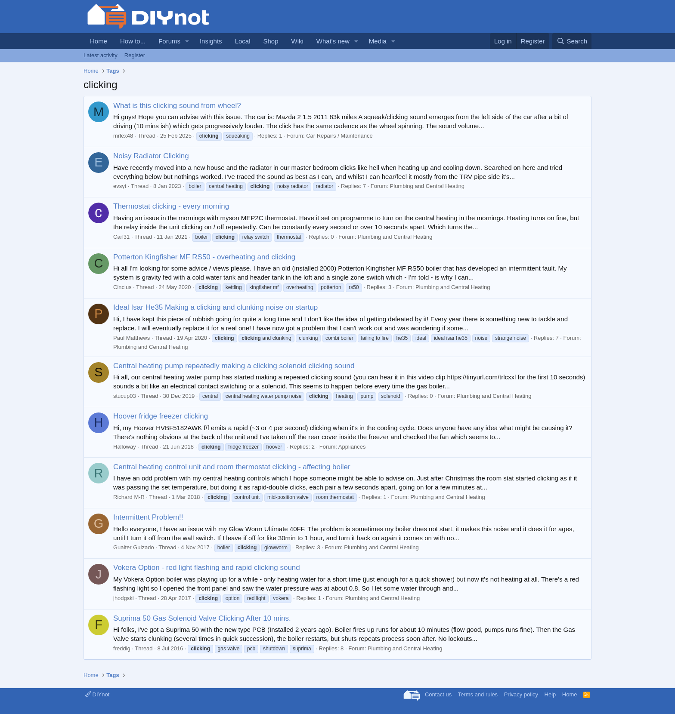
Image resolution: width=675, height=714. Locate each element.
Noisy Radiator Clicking (151, 156)
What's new (333, 41)
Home (98, 41)
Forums (169, 41)
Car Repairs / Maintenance (339, 135)
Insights (211, 41)
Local (243, 41)
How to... (133, 41)
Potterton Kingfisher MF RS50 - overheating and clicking (204, 257)
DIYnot (97, 694)
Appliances (352, 446)
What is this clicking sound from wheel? (177, 106)
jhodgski (123, 598)
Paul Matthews (131, 338)
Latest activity (101, 55)
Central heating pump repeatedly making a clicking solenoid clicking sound (233, 366)
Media (378, 41)
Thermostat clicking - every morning (171, 206)
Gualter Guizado (133, 547)
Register (134, 55)
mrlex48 (123, 135)
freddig (121, 648)
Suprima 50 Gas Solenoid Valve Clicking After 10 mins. (202, 618)
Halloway (124, 446)
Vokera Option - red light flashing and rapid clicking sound (206, 567)
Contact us (438, 694)
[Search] (571, 41)
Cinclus (122, 287)
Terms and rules (478, 694)
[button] (187, 41)
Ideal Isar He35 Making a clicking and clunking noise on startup (215, 307)
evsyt (119, 186)
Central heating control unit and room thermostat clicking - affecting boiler (231, 467)
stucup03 (124, 396)
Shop (270, 41)
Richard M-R (129, 497)
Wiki (297, 41)
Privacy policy (521, 694)
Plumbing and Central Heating (427, 186)
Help (550, 694)
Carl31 (121, 237)
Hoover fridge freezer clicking (160, 416)
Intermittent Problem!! (148, 517)
